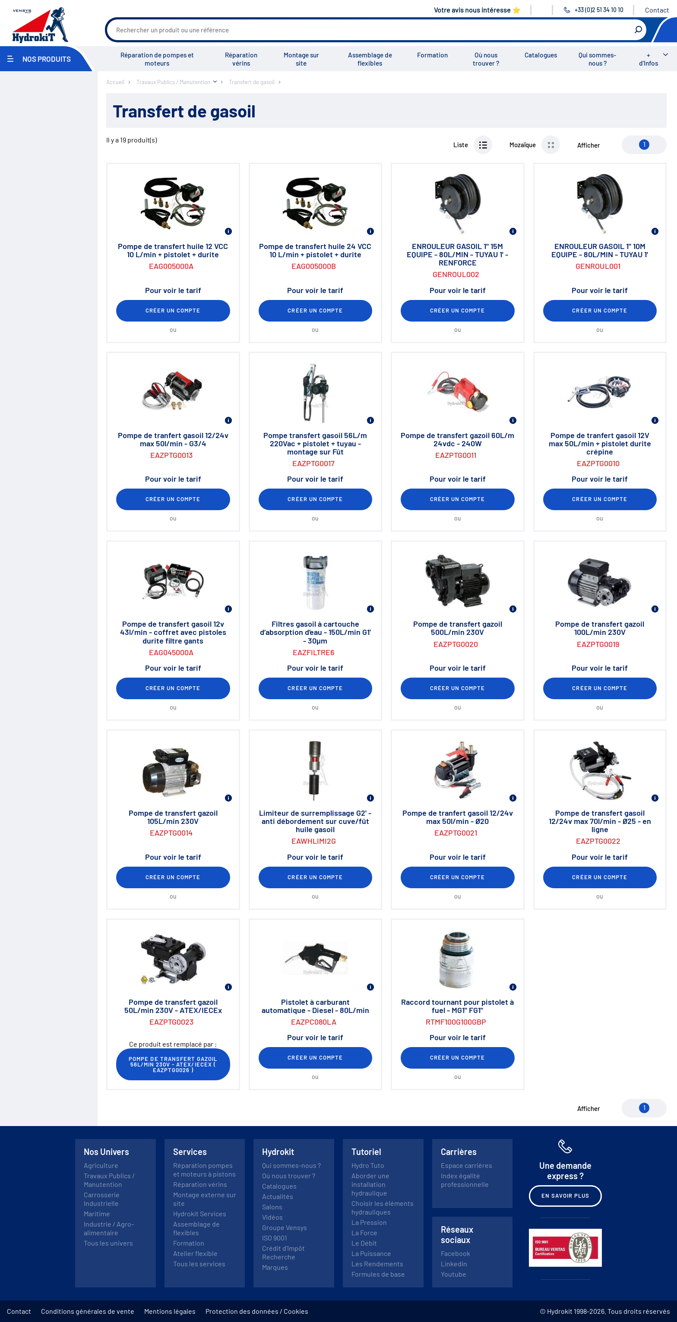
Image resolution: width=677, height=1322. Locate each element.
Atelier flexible (195, 1253)
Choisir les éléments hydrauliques (382, 1207)
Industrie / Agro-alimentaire (109, 1228)
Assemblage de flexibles (370, 59)
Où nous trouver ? (486, 59)
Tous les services (199, 1263)
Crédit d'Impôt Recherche (283, 1252)
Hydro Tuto (367, 1165)
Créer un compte (173, 310)
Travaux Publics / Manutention (109, 1179)
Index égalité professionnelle (465, 1179)
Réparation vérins (241, 59)
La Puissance (371, 1253)
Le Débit (364, 1243)
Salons (272, 1206)
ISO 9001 (274, 1238)
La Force (364, 1232)
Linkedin (454, 1263)
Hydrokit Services (199, 1213)
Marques (275, 1267)
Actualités (277, 1196)
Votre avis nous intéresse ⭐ (477, 10)
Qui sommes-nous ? (597, 59)
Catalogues (541, 55)
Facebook (455, 1253)
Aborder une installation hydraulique (370, 1184)
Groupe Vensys (284, 1227)
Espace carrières (466, 1165)
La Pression (369, 1222)
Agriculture (101, 1165)
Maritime (97, 1213)
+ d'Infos (648, 59)
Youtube (453, 1274)
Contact (657, 10)
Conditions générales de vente (87, 1311)
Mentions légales (170, 1311)
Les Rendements (377, 1263)
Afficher (588, 145)
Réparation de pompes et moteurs (157, 59)
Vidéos (272, 1217)
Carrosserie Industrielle (102, 1198)
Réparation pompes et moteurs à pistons (204, 1169)
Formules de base (378, 1274)
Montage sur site (301, 59)
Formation (432, 55)
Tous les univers (108, 1243)
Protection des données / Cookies (257, 1311)
